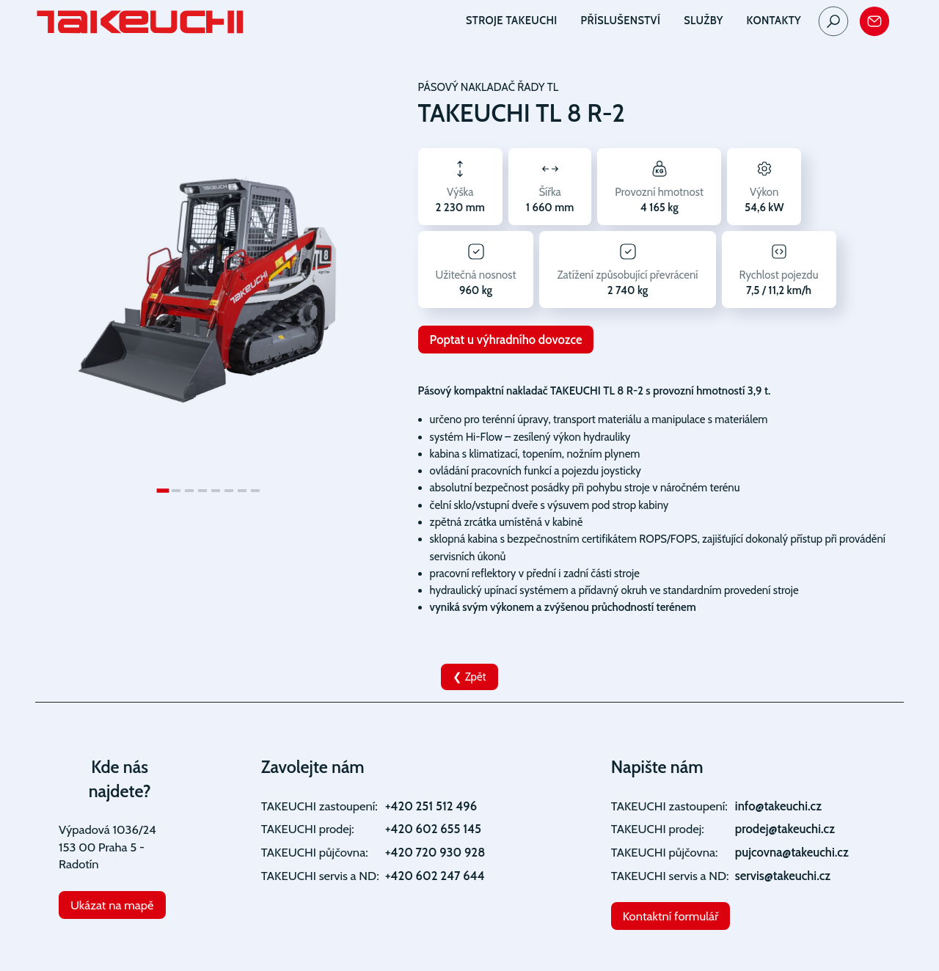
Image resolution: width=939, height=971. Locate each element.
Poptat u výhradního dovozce (506, 339)
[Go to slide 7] (242, 490)
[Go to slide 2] (176, 490)
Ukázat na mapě (112, 905)
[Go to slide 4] (202, 490)
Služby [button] (703, 20)
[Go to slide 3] (189, 490)
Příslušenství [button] (621, 20)
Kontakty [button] (774, 20)
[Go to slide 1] (162, 490)
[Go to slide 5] (215, 490)
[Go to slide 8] (255, 490)
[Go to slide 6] (228, 490)
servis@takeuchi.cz (782, 875)
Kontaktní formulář (671, 916)
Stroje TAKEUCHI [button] (512, 20)
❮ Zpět (469, 677)
